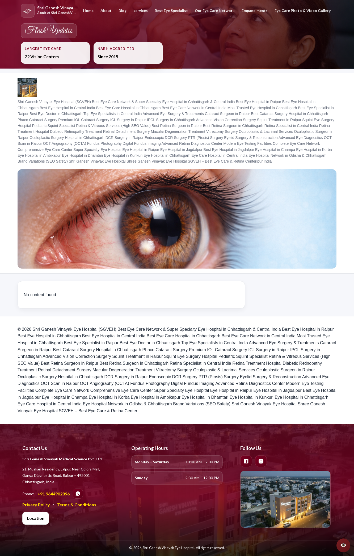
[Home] (49, 11)
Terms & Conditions (76, 504)
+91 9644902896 (53, 493)
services (140, 10)
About (106, 10)
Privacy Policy (36, 504)
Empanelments (255, 10)
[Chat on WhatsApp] (78, 494)
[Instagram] (261, 461)
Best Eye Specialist (171, 10)
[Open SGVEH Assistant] (343, 545)
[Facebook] (246, 461)
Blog (123, 10)
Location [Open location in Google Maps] (35, 518)
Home (88, 10)
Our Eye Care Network (215, 10)
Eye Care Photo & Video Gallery (303, 10)
